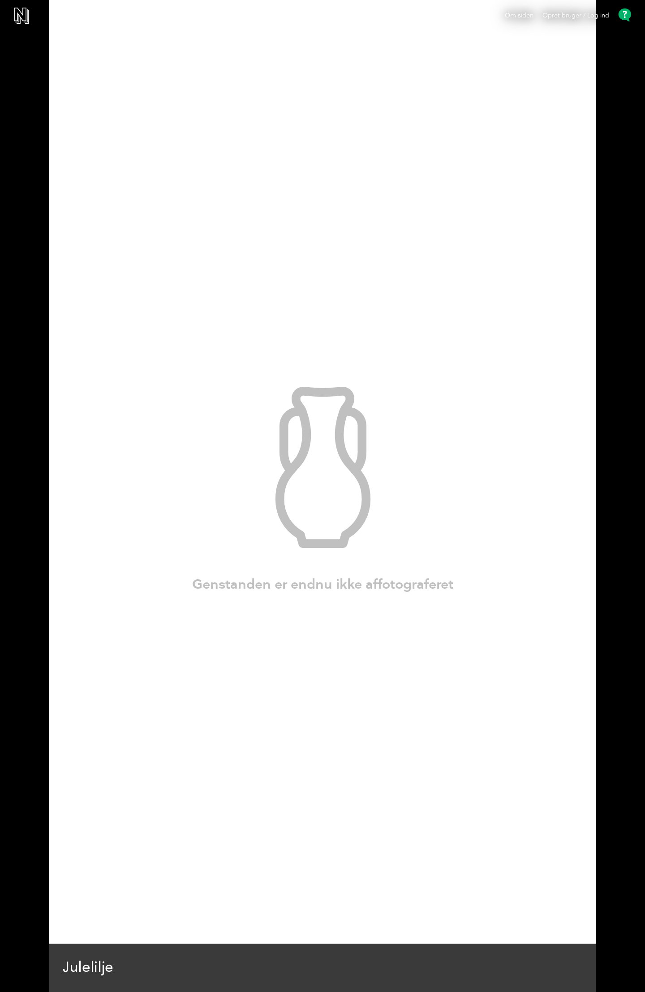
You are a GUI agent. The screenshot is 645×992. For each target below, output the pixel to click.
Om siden (519, 16)
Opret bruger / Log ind (575, 16)
